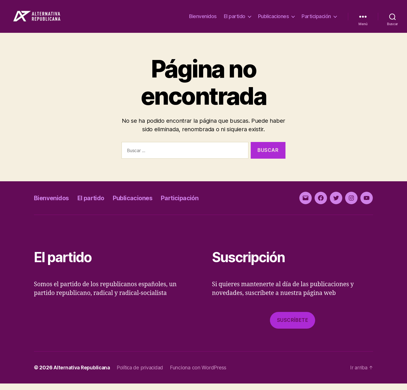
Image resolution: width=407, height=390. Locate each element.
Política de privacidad (143, 374)
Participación (316, 20)
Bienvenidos (203, 20)
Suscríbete (292, 326)
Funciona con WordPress (203, 374)
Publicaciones (273, 20)
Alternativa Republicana (82, 374)
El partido (234, 20)
